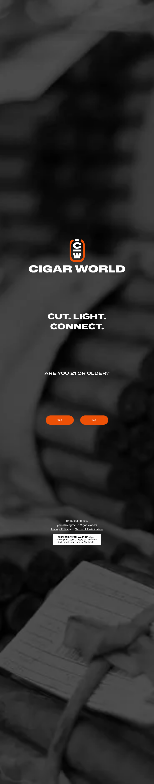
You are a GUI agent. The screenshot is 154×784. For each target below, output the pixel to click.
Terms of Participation (88, 529)
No (94, 420)
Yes (59, 420)
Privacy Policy (60, 529)
